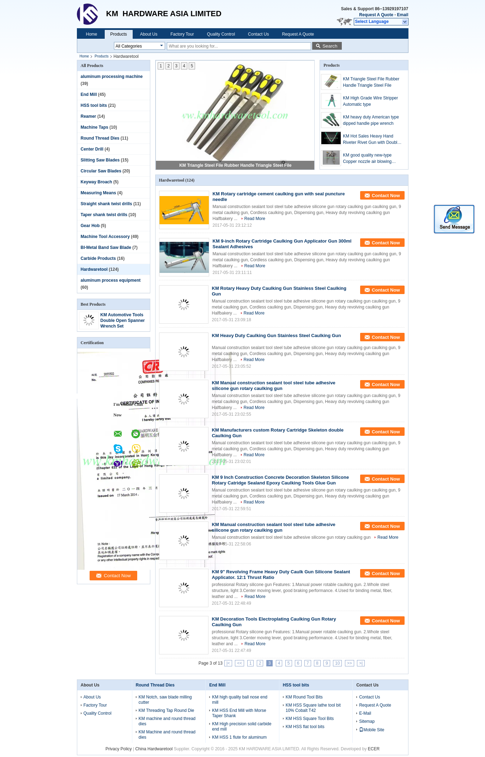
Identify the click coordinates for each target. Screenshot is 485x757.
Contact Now (386, 195)
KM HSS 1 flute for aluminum (239, 737)
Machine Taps (94, 127)
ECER (374, 748)
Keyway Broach (96, 181)
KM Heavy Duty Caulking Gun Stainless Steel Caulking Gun (276, 335)
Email (402, 14)
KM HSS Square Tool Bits (310, 718)
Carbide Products (98, 258)
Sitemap (367, 721)
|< (228, 663)
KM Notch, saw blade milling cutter (165, 700)
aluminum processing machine (112, 76)
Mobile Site (371, 729)
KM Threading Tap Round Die (166, 710)
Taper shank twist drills (104, 214)
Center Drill (92, 149)
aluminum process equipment (111, 280)
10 (337, 663)
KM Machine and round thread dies (167, 734)
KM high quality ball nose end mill (239, 700)
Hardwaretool (94, 269)
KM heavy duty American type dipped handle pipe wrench (371, 120)
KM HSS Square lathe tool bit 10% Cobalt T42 (313, 708)
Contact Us (258, 34)
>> (349, 663)
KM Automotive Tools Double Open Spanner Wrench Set (123, 320)
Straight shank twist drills (106, 203)
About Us (148, 34)
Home (91, 34)
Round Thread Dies (100, 138)
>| (361, 663)
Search (329, 46)
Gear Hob (90, 225)
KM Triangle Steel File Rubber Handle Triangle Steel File (235, 165)
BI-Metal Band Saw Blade (106, 247)
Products (118, 34)
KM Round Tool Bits (304, 697)
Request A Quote (376, 14)
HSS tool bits (94, 105)
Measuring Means (98, 192)
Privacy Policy (118, 748)
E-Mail (365, 713)
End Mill (89, 94)
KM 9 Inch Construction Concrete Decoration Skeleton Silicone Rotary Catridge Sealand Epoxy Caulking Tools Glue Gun (280, 480)
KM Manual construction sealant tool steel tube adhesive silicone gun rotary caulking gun (273, 385)
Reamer (88, 116)
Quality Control (221, 34)
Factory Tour (182, 34)
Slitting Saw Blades (100, 160)
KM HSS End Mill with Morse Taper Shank (239, 713)
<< (239, 663)
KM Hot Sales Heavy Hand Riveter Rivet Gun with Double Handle (371, 140)
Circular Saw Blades (101, 171)
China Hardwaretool (153, 748)
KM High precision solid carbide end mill (241, 726)
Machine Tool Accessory (105, 236)
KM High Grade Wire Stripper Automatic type (370, 101)
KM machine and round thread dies (167, 721)
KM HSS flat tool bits (305, 726)
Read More (254, 218)
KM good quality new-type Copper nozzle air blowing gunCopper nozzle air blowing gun (371, 159)
